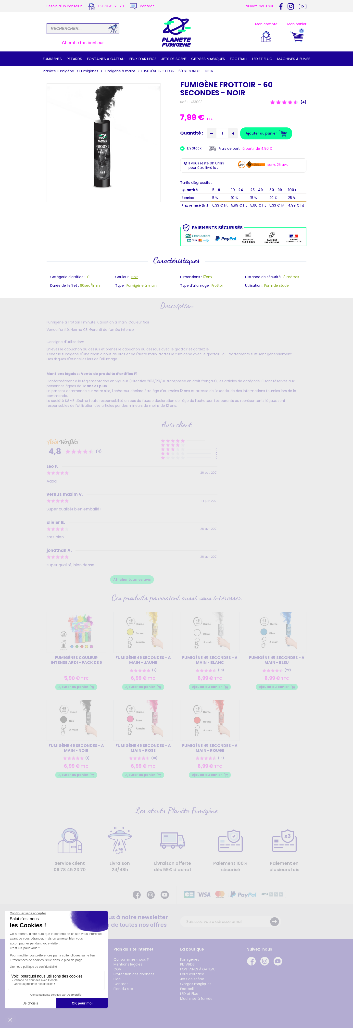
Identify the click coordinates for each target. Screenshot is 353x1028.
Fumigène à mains (120, 71)
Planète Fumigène (58, 71)
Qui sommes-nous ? (131, 959)
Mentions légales (127, 964)
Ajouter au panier (73, 686)
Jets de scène (174, 58)
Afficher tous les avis (132, 579)
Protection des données (133, 974)
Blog (117, 979)
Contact (120, 983)
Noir (134, 276)
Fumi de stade (276, 285)
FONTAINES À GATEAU (106, 58)
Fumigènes (52, 58)
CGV (117, 969)
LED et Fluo (262, 58)
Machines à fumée (293, 58)
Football (238, 58)
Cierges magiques (208, 58)
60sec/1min (90, 285)
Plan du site (123, 988)
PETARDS (74, 58)
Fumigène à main (141, 285)
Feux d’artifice (142, 58)
